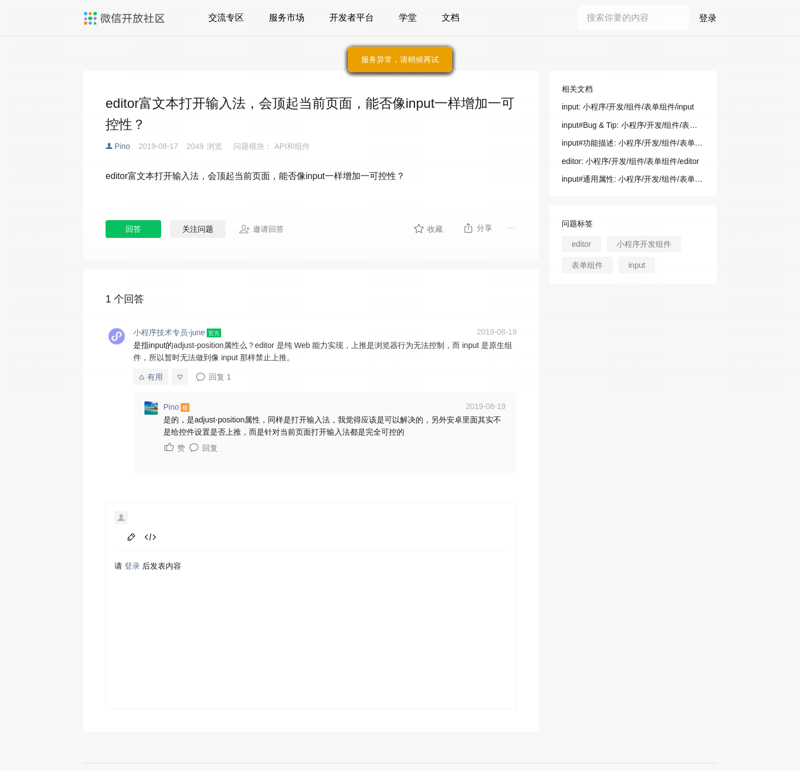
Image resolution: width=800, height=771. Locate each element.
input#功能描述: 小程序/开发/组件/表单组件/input (633, 142)
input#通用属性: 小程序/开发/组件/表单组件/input (633, 179)
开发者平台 (351, 17)
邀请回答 (261, 229)
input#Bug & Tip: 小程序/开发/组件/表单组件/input (633, 125)
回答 (133, 229)
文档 (450, 17)
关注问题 (197, 229)
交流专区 (226, 17)
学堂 (408, 17)
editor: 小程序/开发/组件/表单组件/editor (630, 161)
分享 (477, 227)
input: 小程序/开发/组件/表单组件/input (628, 106)
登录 (708, 18)
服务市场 (286, 17)
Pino (122, 146)
